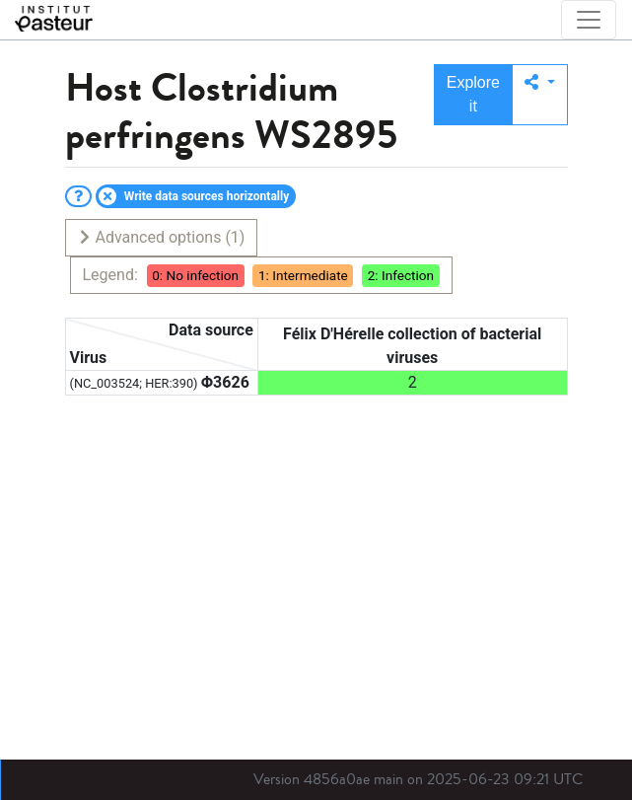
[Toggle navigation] (588, 19)
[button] (540, 94)
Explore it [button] (473, 94)
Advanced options (161, 237)
